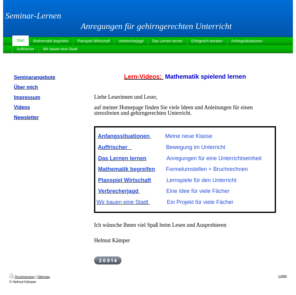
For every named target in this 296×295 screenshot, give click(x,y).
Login (282, 276)
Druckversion (22, 277)
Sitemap (43, 277)
